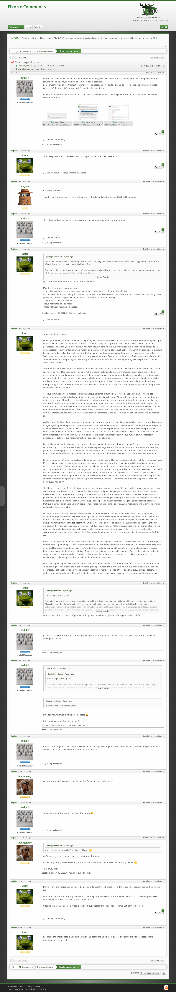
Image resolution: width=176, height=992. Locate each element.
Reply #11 (15, 802)
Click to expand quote (68, 51)
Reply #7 (14, 625)
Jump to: (135, 972)
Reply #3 (14, 213)
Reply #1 (14, 150)
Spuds (25, 155)
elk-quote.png (118, 122)
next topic (160, 65)
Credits (37, 987)
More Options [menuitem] (157, 57)
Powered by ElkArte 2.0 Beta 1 (20, 987)
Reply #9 (14, 736)
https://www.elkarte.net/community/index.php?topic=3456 (97, 220)
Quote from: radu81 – (59, 257)
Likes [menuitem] (159, 133)
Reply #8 (14, 660)
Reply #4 (14, 249)
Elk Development (26, 51)
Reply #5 (14, 328)
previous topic (147, 65)
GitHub (156, 38)
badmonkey (25, 776)
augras (25, 186)
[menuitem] (166, 27)
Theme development (45, 51)
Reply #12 (15, 838)
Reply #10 (15, 771)
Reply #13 (15, 881)
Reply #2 (14, 181)
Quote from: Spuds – (59, 590)
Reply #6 (14, 583)
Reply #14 (15, 927)
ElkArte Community (27, 6)
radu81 (25, 77)
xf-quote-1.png (57, 122)
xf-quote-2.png (88, 122)
